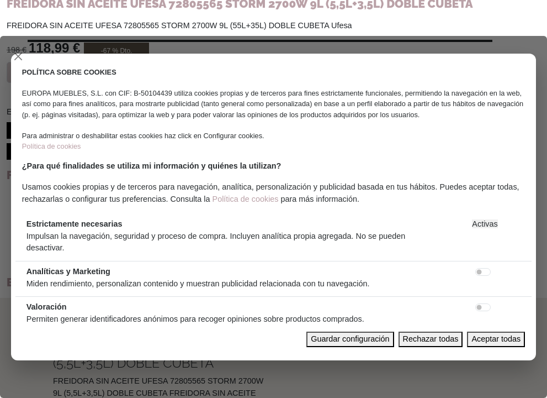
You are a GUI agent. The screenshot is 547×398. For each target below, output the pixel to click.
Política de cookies (51, 146)
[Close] (18, 56)
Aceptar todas (496, 338)
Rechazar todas (431, 338)
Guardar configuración (350, 338)
